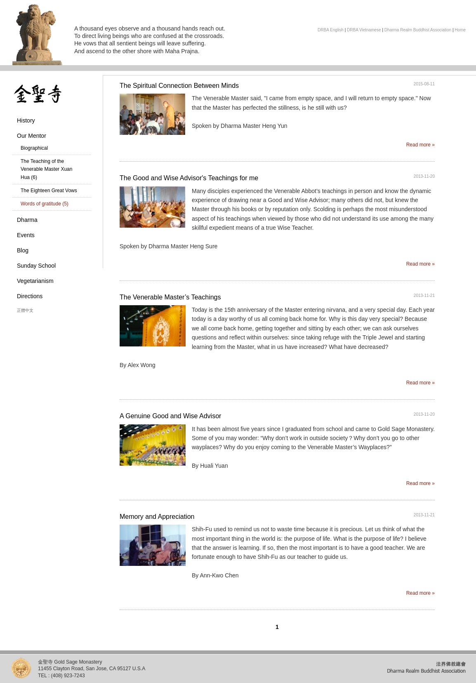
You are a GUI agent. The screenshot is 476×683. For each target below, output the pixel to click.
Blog (22, 250)
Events (26, 235)
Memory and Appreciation (157, 516)
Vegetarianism (35, 281)
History (26, 120)
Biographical (34, 148)
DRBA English (331, 30)
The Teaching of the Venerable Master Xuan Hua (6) (46, 169)
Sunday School (36, 265)
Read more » (420, 145)
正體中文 (25, 310)
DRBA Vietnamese (364, 30)
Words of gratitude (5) (44, 204)
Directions (29, 296)
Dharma (27, 220)
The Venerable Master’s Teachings (170, 297)
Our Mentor (31, 135)
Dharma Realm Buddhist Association (417, 30)
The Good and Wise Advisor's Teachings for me (189, 177)
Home (460, 30)
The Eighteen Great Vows (49, 190)
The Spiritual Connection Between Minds (179, 85)
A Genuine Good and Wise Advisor (170, 415)
